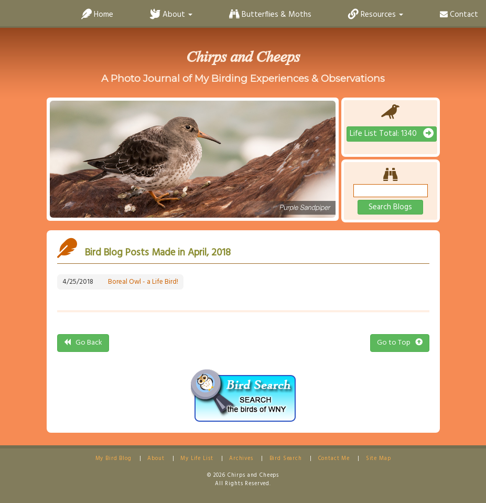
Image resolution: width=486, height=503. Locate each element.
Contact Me (334, 458)
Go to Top (400, 343)
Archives (241, 458)
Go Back (83, 343)
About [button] (171, 14)
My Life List (196, 458)
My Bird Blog (113, 458)
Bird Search (285, 458)
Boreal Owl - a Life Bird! (143, 281)
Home (97, 14)
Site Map (378, 458)
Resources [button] (375, 14)
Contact (459, 14)
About (155, 458)
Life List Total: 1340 (392, 133)
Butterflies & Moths (270, 14)
